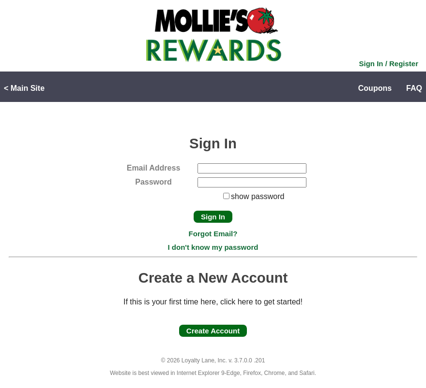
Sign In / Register (388, 63)
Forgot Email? (213, 234)
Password (153, 182)
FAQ (414, 88)
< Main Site (24, 88)
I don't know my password (213, 247)
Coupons (375, 88)
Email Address (154, 168)
